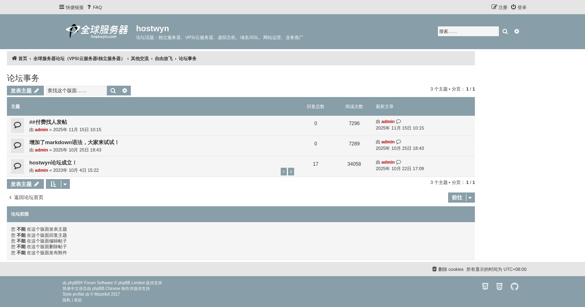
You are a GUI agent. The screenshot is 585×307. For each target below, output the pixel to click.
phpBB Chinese (106, 288)
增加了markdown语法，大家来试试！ (74, 142)
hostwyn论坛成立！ (53, 163)
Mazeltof (102, 294)
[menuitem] (94, 7)
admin (41, 129)
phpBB (74, 283)
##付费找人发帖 (48, 122)
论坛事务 (23, 78)
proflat (78, 294)
